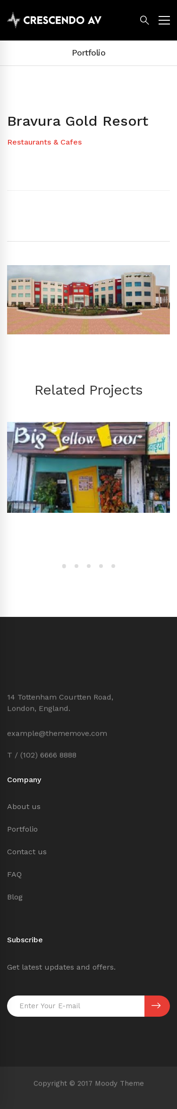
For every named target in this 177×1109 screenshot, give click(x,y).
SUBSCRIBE (156, 1006)
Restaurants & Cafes (44, 142)
